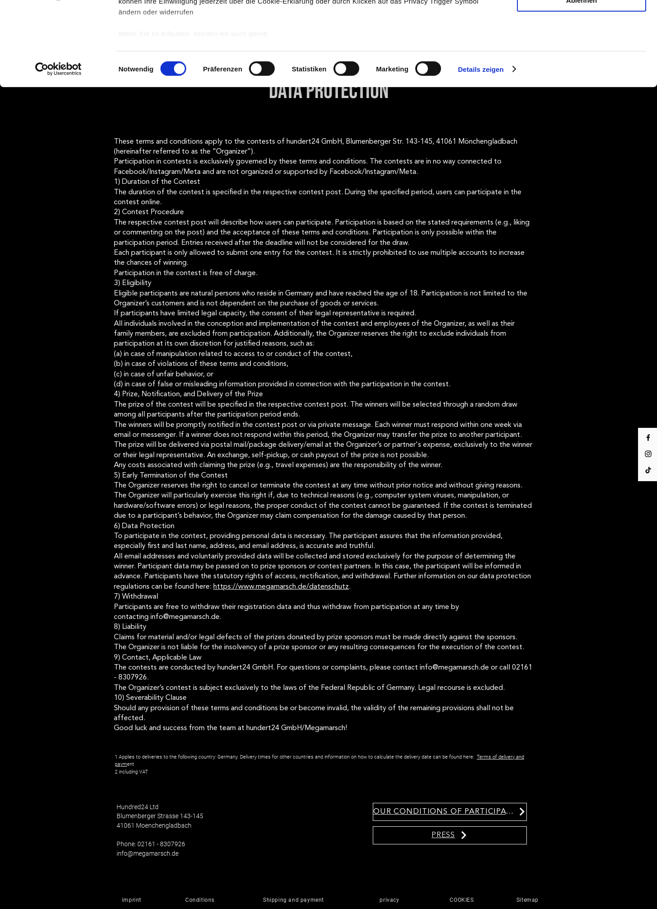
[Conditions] (201, 900)
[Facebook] (648, 437)
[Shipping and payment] (294, 900)
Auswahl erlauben (581, 46)
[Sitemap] (528, 900)
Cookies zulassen (581, 19)
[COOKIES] (462, 900)
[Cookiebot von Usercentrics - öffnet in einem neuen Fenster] (58, 142)
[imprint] (132, 900)
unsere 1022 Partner (180, 30)
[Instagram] (648, 454)
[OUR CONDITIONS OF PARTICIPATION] (450, 812)
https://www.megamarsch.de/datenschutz (281, 586)
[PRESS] (450, 835)
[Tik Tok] (648, 470)
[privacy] (390, 900)
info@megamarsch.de (147, 853)
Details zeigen (480, 141)
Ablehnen (581, 72)
